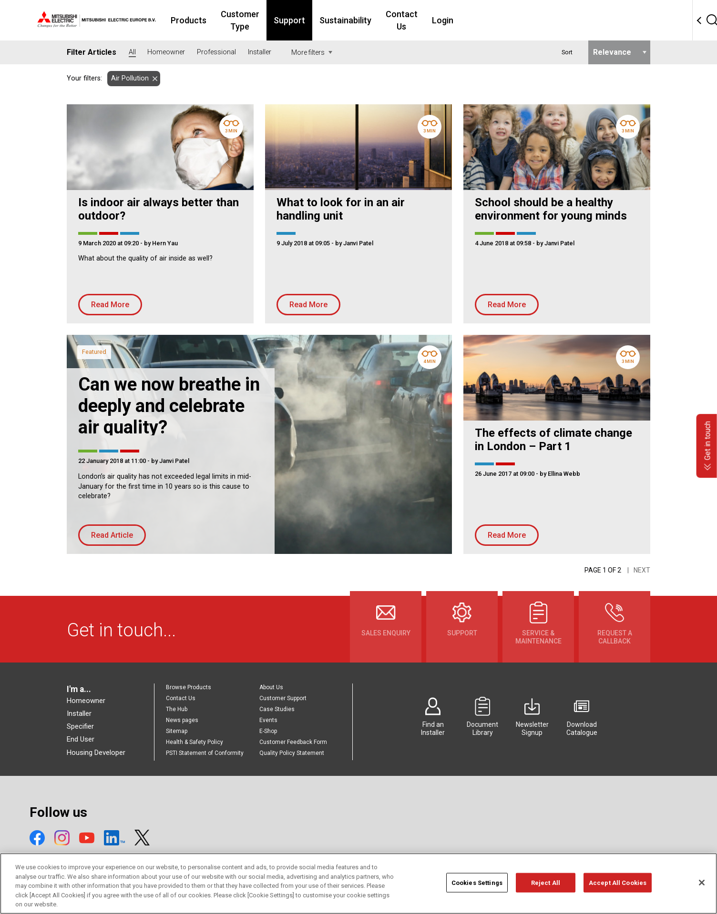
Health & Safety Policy (194, 742)
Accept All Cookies (617, 896)
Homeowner (86, 700)
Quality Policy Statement (291, 753)
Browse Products (188, 687)
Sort (567, 52)
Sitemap (176, 731)
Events (268, 720)
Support (362, 20)
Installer (79, 713)
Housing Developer (96, 752)
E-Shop (268, 731)
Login (526, 20)
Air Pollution (128, 78)
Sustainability (418, 20)
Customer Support (283, 698)
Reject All (545, 896)
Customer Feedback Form (293, 742)
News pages (182, 720)
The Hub (176, 709)
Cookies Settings (476, 896)
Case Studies (277, 709)
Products (240, 20)
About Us (271, 687)
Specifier (80, 726)
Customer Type (302, 20)
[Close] (701, 895)
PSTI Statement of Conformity (205, 753)
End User (80, 739)
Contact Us (480, 20)
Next (642, 570)
